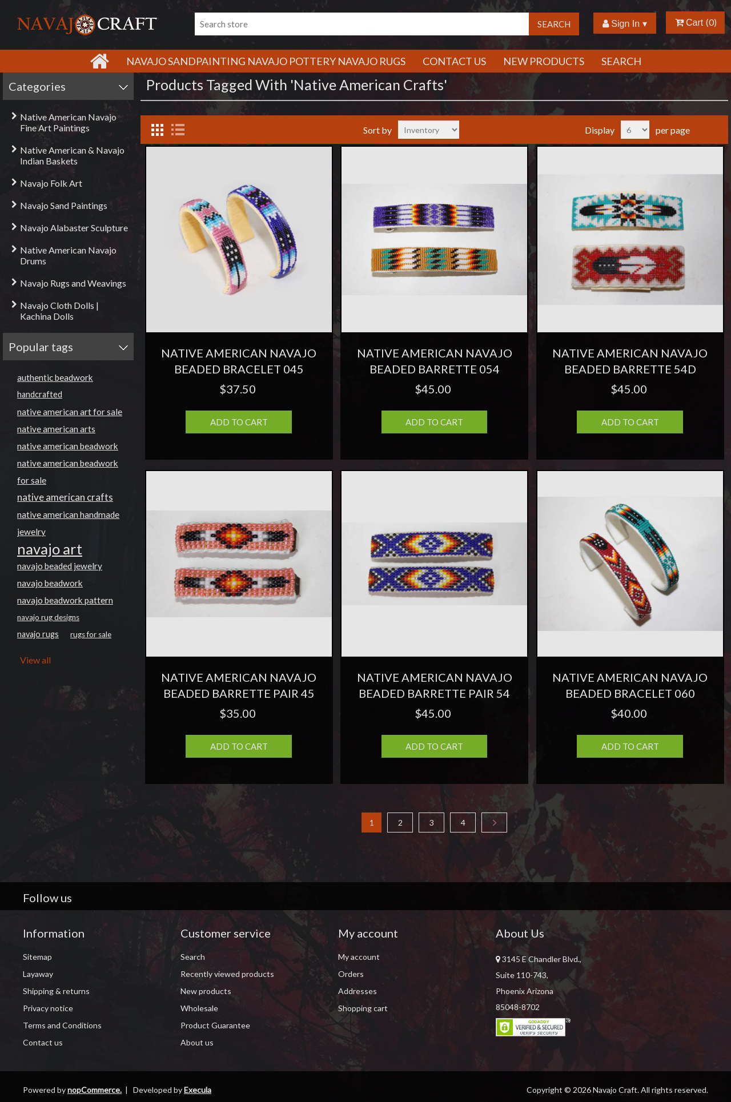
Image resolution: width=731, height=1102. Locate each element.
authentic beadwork (55, 377)
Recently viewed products (227, 974)
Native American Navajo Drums (68, 255)
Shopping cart (363, 1008)
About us (197, 1042)
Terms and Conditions (62, 1025)
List (177, 129)
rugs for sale (90, 634)
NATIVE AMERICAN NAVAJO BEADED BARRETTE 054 (434, 361)
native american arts (56, 429)
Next (494, 822)
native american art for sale (69, 412)
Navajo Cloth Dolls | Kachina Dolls (59, 310)
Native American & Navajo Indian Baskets (72, 155)
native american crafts (65, 497)
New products (543, 61)
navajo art (49, 548)
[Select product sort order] (428, 129)
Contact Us (454, 61)
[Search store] (362, 24)
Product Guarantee (215, 1025)
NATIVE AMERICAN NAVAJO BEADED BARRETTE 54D (630, 361)
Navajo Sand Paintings (63, 205)
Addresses (357, 991)
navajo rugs (38, 634)
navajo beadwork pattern (65, 600)
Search (621, 61)
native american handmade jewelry (68, 523)
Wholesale (199, 1008)
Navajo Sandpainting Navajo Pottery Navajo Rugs (265, 61)
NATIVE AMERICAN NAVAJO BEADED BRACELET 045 (238, 361)
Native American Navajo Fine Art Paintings (68, 122)
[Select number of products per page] (635, 129)
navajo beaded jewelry (59, 566)
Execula (197, 1090)
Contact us (43, 1042)
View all (35, 659)
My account (359, 957)
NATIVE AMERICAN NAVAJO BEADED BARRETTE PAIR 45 (238, 685)
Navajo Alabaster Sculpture (74, 227)
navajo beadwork (50, 583)
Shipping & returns (56, 991)
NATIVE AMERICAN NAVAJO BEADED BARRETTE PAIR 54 (434, 685)
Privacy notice (48, 1008)
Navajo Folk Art (51, 183)
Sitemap (37, 957)
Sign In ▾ (625, 24)
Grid (157, 129)
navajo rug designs (48, 617)
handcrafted (39, 394)
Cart (689, 22)
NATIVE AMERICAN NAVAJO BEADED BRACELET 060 (630, 685)
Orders (351, 974)
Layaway (38, 974)
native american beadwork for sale (67, 471)
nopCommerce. (94, 1090)
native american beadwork (67, 446)
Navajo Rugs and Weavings (73, 282)
